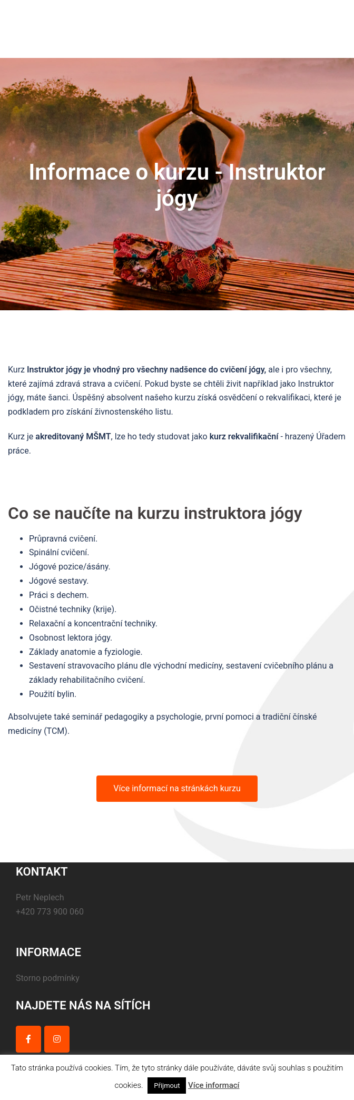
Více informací (213, 1085)
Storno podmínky (48, 978)
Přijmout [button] (167, 1085)
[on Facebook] (28, 1039)
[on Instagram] (57, 1039)
